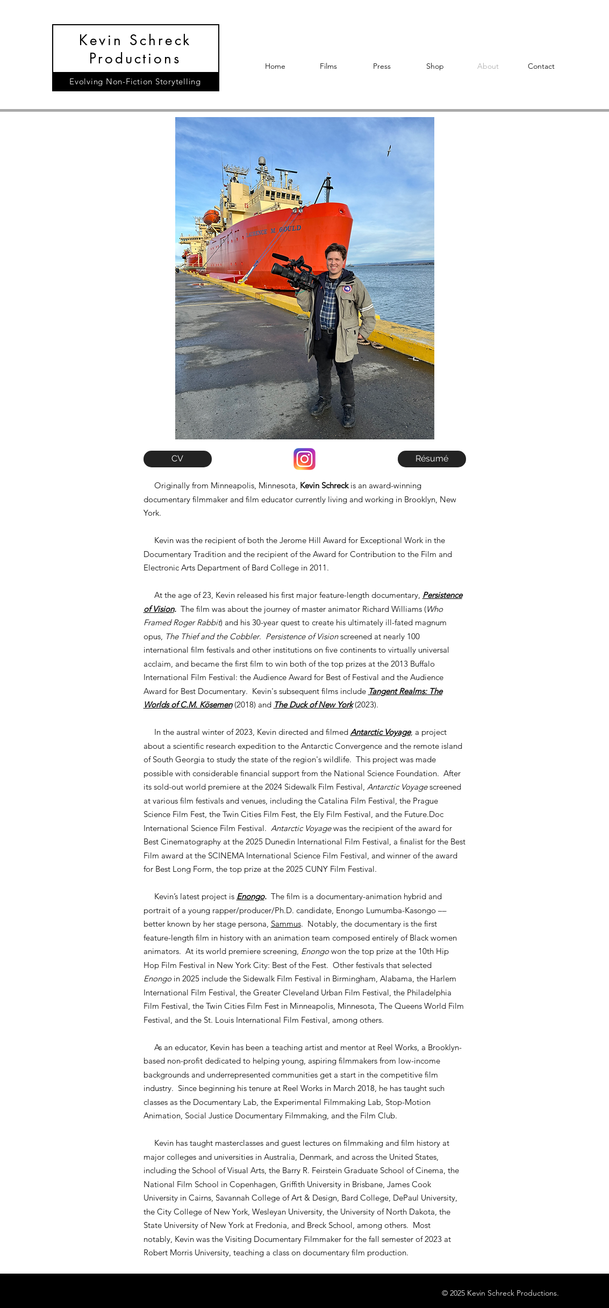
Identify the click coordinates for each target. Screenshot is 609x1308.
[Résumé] (432, 459)
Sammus (286, 924)
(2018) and (253, 704)
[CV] (178, 459)
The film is (290, 896)
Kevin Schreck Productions (135, 49)
